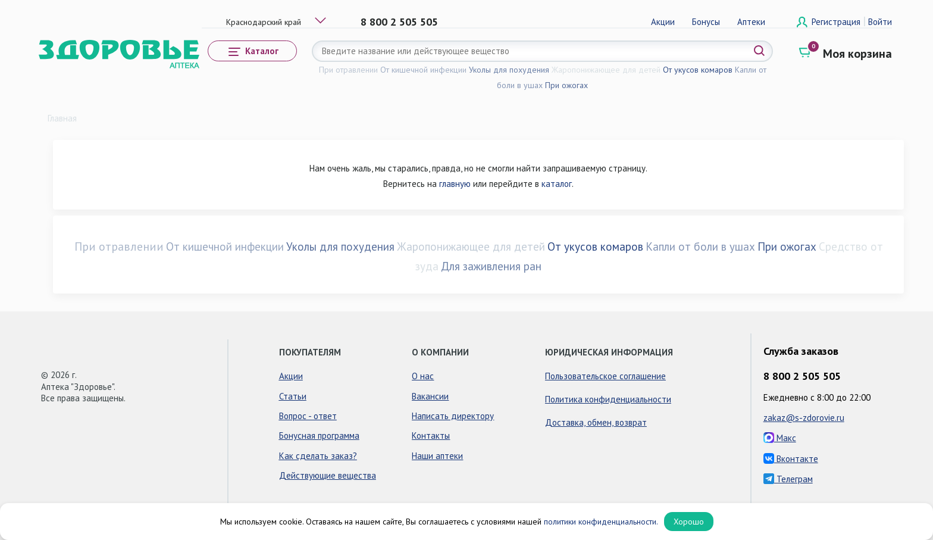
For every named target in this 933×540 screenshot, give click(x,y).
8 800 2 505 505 (399, 22)
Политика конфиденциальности (608, 399)
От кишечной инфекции (423, 69)
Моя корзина (857, 53)
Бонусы (706, 21)
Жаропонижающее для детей (606, 69)
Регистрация (837, 21)
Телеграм (788, 479)
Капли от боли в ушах (700, 246)
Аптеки (751, 21)
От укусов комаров (697, 69)
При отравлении (348, 69)
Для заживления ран (491, 266)
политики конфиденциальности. (601, 521)
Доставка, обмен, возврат (596, 422)
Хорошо (689, 521)
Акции (663, 21)
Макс (779, 438)
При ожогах (566, 85)
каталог (556, 183)
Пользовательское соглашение (605, 376)
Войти (880, 21)
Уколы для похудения (509, 69)
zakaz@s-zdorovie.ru (803, 417)
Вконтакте (790, 458)
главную (455, 183)
